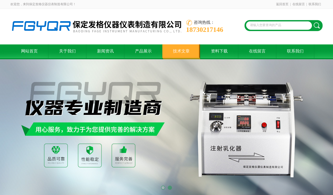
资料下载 (219, 51)
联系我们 (315, 4)
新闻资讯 (105, 51)
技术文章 (181, 51)
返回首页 (282, 4)
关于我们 (67, 51)
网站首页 (29, 51)
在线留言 (298, 4)
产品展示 (143, 51)
